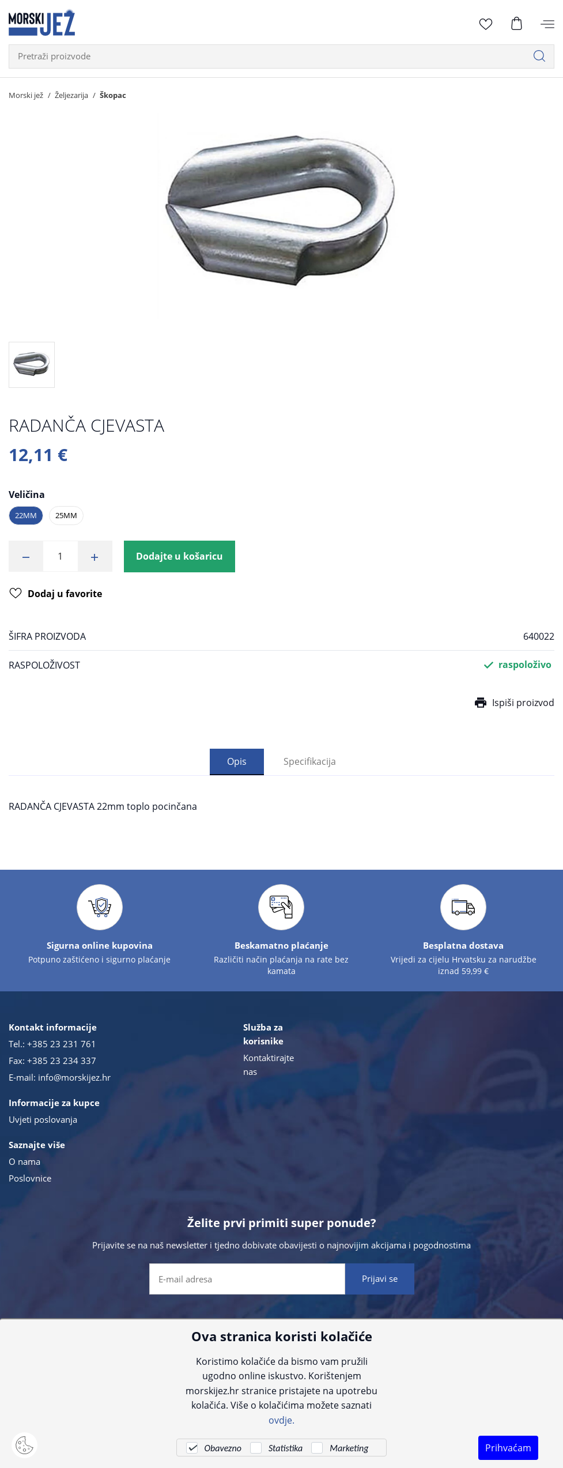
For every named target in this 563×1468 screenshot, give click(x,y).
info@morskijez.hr (74, 1077)
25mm (66, 515)
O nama (24, 1161)
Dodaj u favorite (55, 594)
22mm (26, 515)
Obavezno (223, 1448)
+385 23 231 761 (61, 1044)
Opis (237, 761)
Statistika (286, 1448)
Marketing (349, 1448)
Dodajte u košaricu (179, 556)
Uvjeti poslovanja (43, 1119)
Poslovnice (30, 1178)
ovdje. (281, 1420)
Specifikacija (310, 761)
